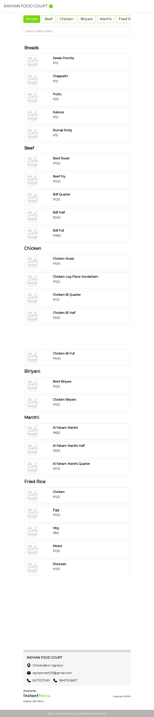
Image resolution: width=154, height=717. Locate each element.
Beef (49, 19)
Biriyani (87, 19)
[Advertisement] (77, 336)
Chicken (66, 19)
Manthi (106, 19)
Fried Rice (127, 19)
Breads (32, 19)
